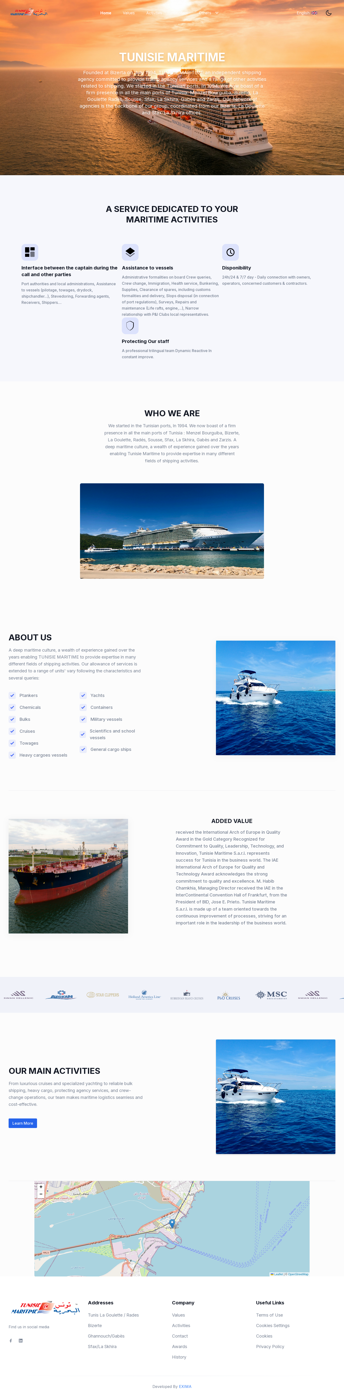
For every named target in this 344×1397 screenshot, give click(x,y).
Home (105, 13)
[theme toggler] (328, 13)
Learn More (22, 1123)
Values (129, 13)
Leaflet (277, 1274)
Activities (154, 13)
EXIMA (185, 1386)
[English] (307, 13)
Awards (179, 1346)
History (179, 1357)
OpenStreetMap (298, 1274)
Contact (180, 13)
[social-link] (11, 1341)
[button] (172, 1224)
